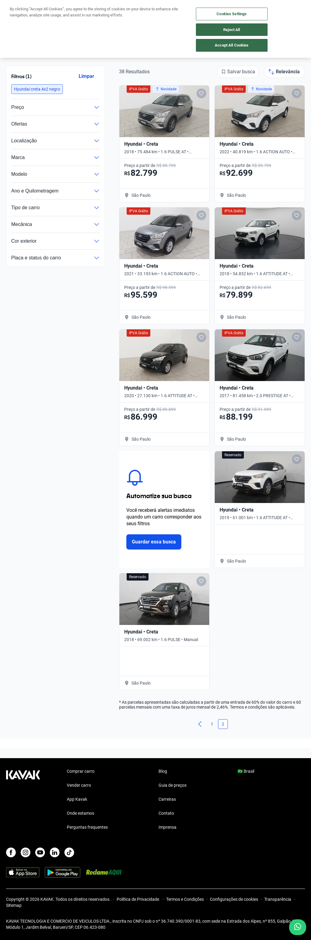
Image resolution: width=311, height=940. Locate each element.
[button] (37, 89)
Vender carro (79, 785)
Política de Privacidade (138, 899)
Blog (163, 771)
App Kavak (77, 799)
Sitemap (14, 905)
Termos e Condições (185, 899)
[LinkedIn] (55, 852)
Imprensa (167, 827)
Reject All (231, 29)
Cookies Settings (232, 14)
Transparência (277, 899)
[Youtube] (40, 852)
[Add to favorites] (201, 93)
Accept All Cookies (231, 45)
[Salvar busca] (238, 72)
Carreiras (167, 799)
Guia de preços (172, 785)
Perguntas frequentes (87, 827)
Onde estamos (80, 813)
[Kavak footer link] (23, 800)
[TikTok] (69, 852)
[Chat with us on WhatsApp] (297, 927)
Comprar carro (80, 771)
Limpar (86, 76)
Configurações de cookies (234, 899)
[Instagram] (25, 852)
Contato (166, 813)
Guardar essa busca (154, 542)
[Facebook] (11, 852)
